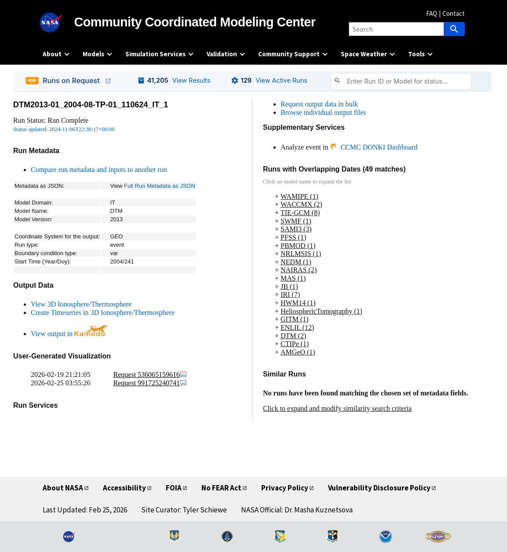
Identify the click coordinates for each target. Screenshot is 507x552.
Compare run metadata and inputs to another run (99, 169)
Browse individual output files (323, 112)
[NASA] (58, 22)
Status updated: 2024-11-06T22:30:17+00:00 (64, 129)
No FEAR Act (221, 488)
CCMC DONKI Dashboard (373, 147)
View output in (69, 333)
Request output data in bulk (319, 104)
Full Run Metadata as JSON (159, 186)
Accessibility (124, 488)
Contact (453, 13)
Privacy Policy (284, 488)
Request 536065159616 (150, 374)
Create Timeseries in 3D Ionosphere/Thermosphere (103, 312)
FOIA (174, 488)
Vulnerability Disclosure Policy (379, 488)
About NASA (63, 488)
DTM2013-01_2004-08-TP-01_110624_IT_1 (90, 104)
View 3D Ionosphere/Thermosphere (81, 304)
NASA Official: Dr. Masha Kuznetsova (297, 510)
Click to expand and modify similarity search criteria (337, 408)
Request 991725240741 (150, 383)
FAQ (431, 13)
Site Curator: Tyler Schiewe (184, 510)
